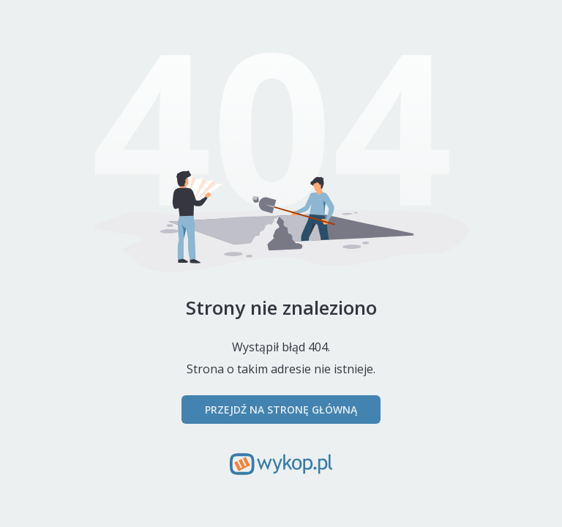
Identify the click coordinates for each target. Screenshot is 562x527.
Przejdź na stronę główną (281, 409)
